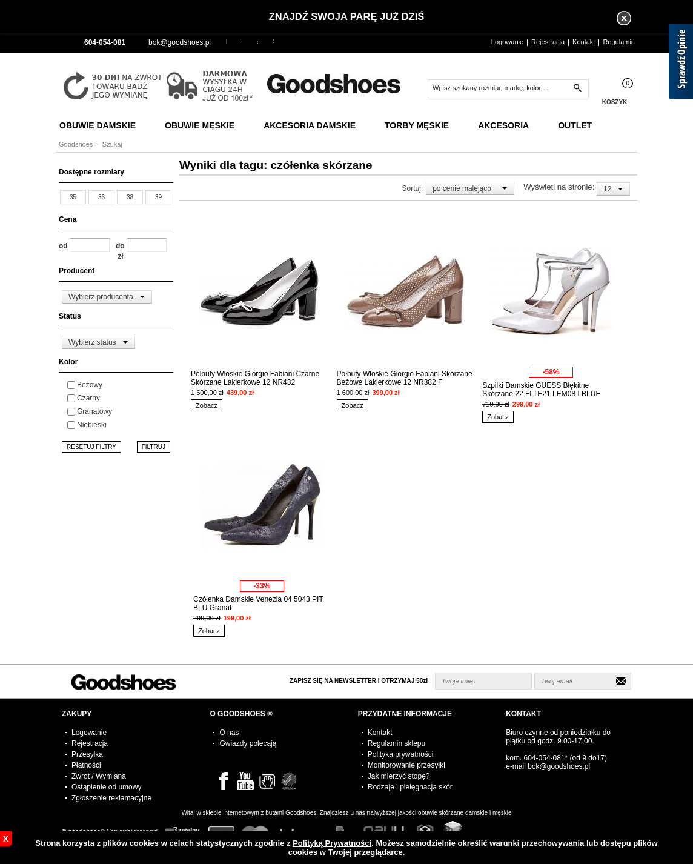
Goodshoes (76, 144)
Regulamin (619, 41)
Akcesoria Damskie (310, 125)
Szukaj (112, 144)
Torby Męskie (417, 125)
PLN (226, 41)
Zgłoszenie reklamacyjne (111, 798)
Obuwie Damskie (97, 125)
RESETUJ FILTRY (91, 447)
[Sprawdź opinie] (681, 63)
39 (158, 197)
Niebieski (92, 424)
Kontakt (583, 41)
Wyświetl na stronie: (560, 186)
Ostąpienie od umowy (106, 787)
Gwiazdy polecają (247, 743)
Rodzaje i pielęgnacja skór (410, 787)
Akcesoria (503, 125)
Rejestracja (548, 41)
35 (73, 197)
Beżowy (89, 384)
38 (130, 197)
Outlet (575, 125)
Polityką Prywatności (332, 843)
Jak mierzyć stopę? (399, 776)
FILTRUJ (153, 447)
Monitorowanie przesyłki (406, 765)
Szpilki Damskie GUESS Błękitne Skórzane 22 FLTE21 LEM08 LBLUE (541, 389)
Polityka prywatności (401, 754)
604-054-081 (544, 758)
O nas (229, 732)
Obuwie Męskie (199, 125)
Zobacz (206, 405)
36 (101, 197)
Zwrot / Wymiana (98, 776)
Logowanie (507, 41)
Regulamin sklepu (396, 743)
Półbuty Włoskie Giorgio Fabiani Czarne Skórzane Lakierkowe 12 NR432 (255, 378)
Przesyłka (87, 754)
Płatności (86, 765)
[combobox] (107, 297)
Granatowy (94, 411)
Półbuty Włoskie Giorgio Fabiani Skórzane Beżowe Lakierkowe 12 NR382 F (404, 378)
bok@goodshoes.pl (179, 42)
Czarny (88, 398)
